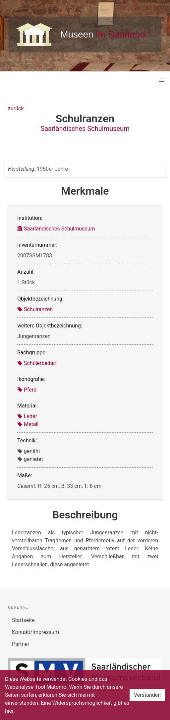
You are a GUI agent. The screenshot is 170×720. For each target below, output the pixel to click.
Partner (20, 644)
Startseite (23, 620)
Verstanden (147, 695)
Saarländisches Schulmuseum (84, 129)
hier (9, 711)
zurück (16, 108)
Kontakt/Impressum (35, 632)
